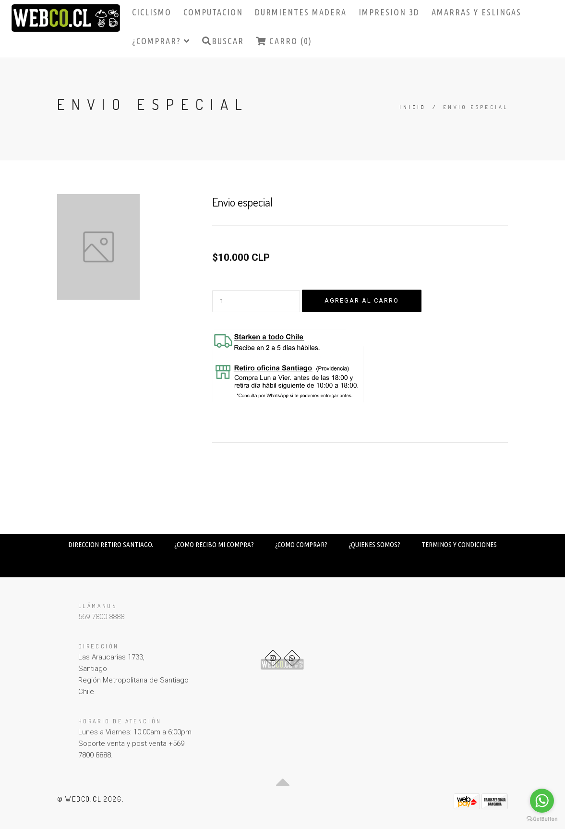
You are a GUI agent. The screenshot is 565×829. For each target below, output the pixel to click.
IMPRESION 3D (389, 12)
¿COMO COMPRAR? (301, 544)
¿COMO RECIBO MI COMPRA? (214, 544)
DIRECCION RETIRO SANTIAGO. (110, 544)
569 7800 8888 (101, 616)
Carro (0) (284, 41)
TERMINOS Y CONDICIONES (459, 544)
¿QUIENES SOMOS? (374, 544)
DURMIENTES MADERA (301, 12)
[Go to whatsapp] (542, 801)
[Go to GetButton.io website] (542, 819)
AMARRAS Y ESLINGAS (476, 12)
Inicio (412, 107)
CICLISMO (151, 12)
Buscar (223, 41)
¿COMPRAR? (161, 41)
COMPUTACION (213, 12)
